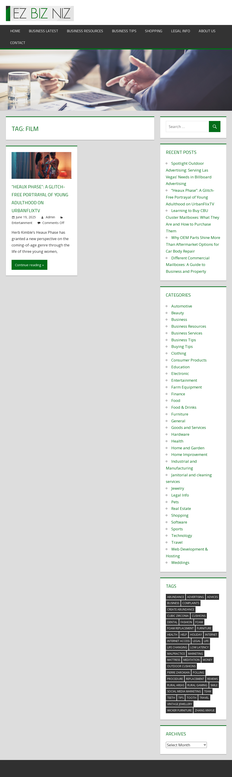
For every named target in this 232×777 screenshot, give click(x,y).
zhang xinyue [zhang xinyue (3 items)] (205, 710)
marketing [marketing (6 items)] (195, 654)
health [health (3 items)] (172, 635)
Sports (177, 528)
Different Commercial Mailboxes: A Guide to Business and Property (188, 264)
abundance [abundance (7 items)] (175, 597)
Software (179, 522)
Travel (177, 542)
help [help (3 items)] (184, 635)
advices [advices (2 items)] (212, 597)
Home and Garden (187, 447)
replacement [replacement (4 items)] (195, 679)
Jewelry (177, 488)
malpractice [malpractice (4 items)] (176, 654)
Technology (181, 535)
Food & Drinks (183, 407)
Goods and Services (188, 427)
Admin (50, 217)
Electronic (180, 373)
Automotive (181, 306)
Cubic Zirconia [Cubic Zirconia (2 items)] (178, 616)
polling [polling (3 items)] (198, 672)
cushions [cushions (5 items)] (198, 616)
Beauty (177, 312)
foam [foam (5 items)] (199, 622)
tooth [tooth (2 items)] (191, 698)
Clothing (178, 353)
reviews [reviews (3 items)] (212, 679)
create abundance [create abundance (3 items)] (180, 609)
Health (177, 441)
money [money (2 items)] (207, 660)
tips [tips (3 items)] (181, 698)
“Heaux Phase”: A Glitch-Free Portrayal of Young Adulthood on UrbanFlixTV (190, 197)
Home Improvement (189, 454)
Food (175, 400)
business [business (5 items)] (173, 603)
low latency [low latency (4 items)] (199, 647)
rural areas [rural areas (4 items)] (175, 685)
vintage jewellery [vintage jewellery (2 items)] (179, 704)
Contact (17, 42)
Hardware (180, 434)
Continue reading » (29, 265)
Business (179, 319)
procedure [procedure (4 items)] (175, 679)
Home (15, 31)
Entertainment (22, 223)
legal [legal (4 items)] (197, 641)
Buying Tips (182, 346)
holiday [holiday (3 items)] (196, 635)
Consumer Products (189, 360)
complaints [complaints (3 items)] (190, 603)
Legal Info (180, 31)
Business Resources (85, 31)
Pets (175, 501)
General (178, 420)
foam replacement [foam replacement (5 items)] (180, 628)
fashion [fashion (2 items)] (186, 622)
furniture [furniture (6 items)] (204, 628)
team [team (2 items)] (207, 691)
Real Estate (181, 508)
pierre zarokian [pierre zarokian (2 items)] (178, 672)
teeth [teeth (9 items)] (171, 698)
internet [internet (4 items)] (211, 635)
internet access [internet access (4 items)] (178, 641)
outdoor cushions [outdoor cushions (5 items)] (181, 666)
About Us (207, 31)
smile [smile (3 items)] (214, 685)
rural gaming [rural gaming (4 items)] (197, 685)
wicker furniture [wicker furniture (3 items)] (179, 710)
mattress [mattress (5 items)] (173, 660)
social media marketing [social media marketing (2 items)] (184, 691)
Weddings (180, 562)
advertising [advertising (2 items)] (195, 597)
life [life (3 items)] (206, 641)
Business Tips (124, 31)
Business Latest (43, 31)
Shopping (153, 31)
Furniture (179, 414)
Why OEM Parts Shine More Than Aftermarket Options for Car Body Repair (193, 244)
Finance (178, 393)
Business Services (186, 333)
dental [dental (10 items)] (172, 622)
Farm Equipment (186, 387)
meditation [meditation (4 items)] (191, 660)
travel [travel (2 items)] (204, 698)
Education (180, 366)
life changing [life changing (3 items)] (177, 647)
